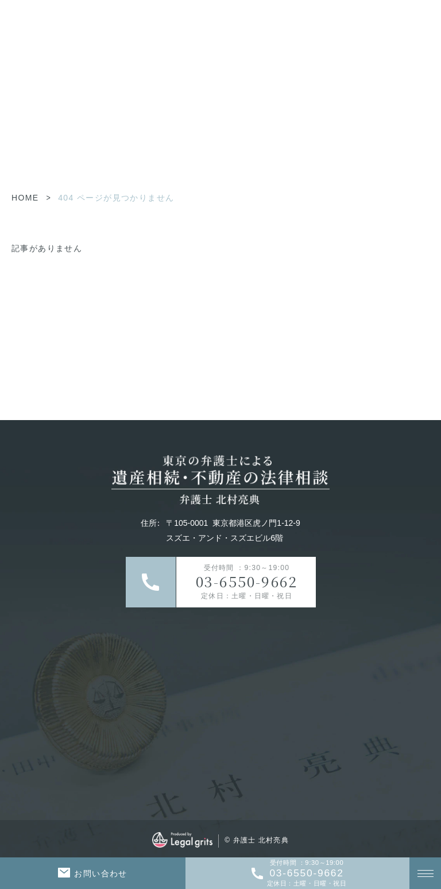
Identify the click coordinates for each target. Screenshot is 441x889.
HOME (25, 197)
